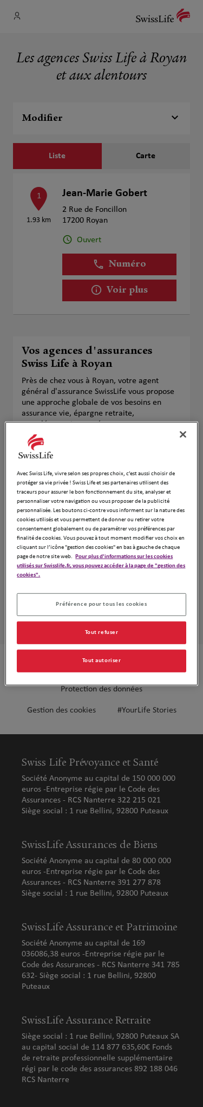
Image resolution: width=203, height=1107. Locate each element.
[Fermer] (183, 434)
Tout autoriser (101, 660)
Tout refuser (102, 632)
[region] (101, 553)
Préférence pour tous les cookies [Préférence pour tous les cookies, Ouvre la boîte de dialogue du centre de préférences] (101, 604)
